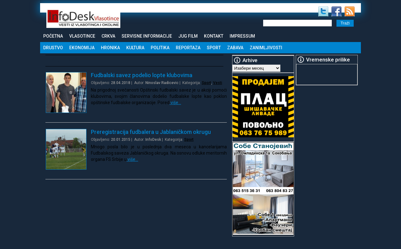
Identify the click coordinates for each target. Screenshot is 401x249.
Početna (53, 36)
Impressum (242, 36)
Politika (160, 47)
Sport (214, 47)
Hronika (110, 47)
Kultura (135, 47)
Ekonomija (82, 47)
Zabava (235, 47)
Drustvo (53, 47)
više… (175, 102)
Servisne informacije (147, 36)
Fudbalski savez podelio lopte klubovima (141, 75)
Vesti (217, 83)
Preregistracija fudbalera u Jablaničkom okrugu (151, 132)
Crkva (108, 36)
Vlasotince (82, 36)
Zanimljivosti (266, 47)
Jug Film (188, 36)
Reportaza (188, 47)
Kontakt (213, 36)
